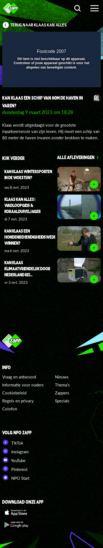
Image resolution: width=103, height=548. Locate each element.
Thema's (62, 384)
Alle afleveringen (75, 157)
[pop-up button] (71, 39)
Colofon (9, 408)
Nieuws (62, 376)
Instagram (15, 451)
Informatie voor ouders (23, 384)
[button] (82, 39)
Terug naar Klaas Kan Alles (38, 25)
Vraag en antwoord (19, 376)
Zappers (62, 392)
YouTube (14, 460)
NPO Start (15, 477)
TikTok (12, 442)
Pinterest (14, 468)
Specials (62, 400)
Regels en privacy (18, 400)
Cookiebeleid (14, 392)
